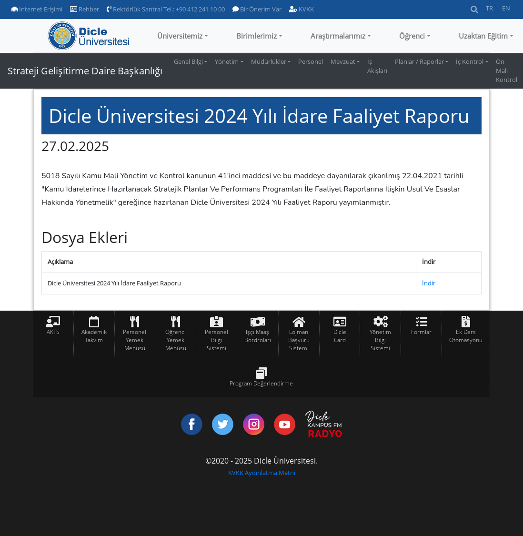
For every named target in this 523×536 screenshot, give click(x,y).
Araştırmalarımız (338, 35)
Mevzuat (343, 61)
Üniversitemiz (179, 35)
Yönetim (227, 61)
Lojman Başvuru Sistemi (299, 340)
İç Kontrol (469, 61)
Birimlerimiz (256, 35)
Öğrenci (412, 35)
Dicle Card (339, 336)
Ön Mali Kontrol (506, 70)
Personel (310, 61)
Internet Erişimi (36, 9)
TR (489, 8)
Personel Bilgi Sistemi (216, 340)
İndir (428, 283)
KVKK (301, 9)
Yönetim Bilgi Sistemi (380, 340)
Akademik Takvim (94, 336)
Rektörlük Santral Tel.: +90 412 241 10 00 (166, 9)
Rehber (84, 9)
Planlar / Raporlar (419, 61)
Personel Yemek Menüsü (134, 340)
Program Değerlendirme (261, 383)
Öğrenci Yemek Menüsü (175, 340)
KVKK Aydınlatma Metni (261, 472)
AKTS (53, 332)
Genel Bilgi (188, 61)
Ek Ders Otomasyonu (466, 336)
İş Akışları (377, 66)
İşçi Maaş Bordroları (257, 336)
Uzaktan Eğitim (483, 35)
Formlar (421, 332)
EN (506, 8)
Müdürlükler (268, 61)
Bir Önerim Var (257, 9)
